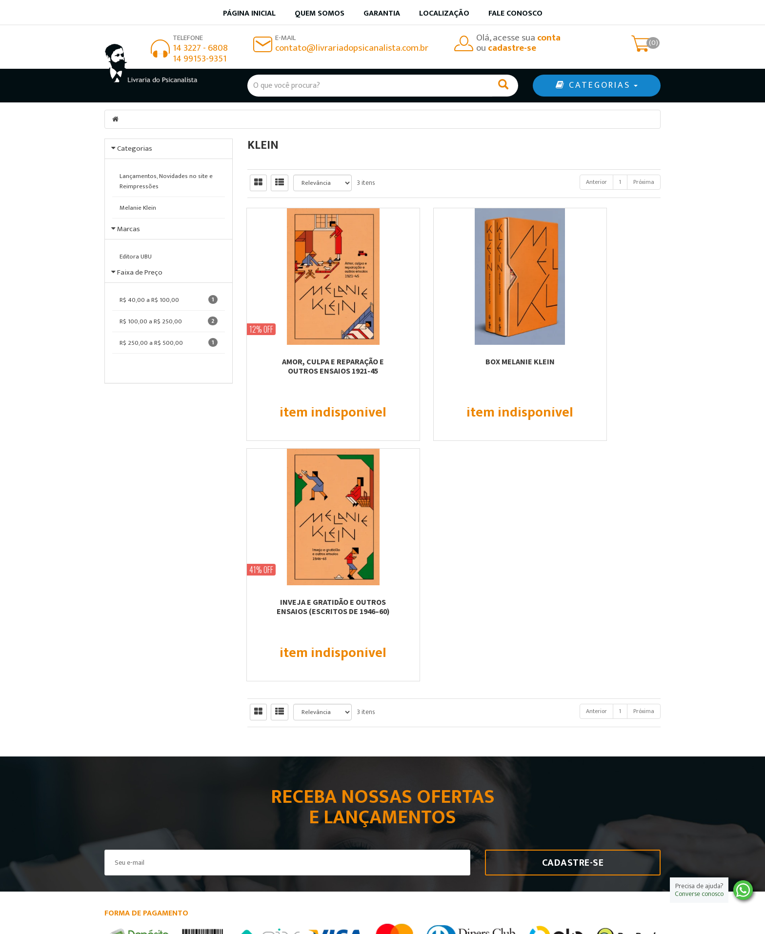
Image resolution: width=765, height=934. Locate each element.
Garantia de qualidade (431, 804)
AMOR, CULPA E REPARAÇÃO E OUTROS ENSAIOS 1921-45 (311, 366)
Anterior (596, 182)
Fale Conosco (515, 13)
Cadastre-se (573, 622)
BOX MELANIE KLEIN (453, 361)
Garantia (381, 13)
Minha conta (415, 817)
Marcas (128, 235)
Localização (444, 13)
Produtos (409, 791)
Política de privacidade (433, 829)
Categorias (134, 148)
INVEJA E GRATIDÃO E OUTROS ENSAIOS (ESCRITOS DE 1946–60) (596, 366)
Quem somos (319, 13)
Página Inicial (274, 791)
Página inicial (249, 13)
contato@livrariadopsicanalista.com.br (351, 48)
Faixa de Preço (139, 290)
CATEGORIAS (597, 85)
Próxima (643, 182)
